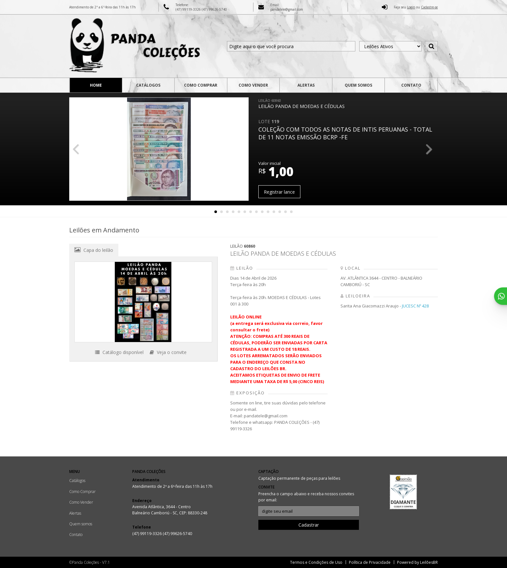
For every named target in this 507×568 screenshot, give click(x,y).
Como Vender (253, 85)
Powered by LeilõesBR (417, 562)
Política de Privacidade (370, 562)
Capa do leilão (93, 250)
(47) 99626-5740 (214, 9)
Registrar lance (279, 192)
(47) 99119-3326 (189, 9)
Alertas (306, 85)
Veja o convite (168, 352)
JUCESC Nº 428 (415, 306)
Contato (411, 85)
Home (96, 85)
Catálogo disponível (119, 352)
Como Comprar (200, 85)
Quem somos (358, 85)
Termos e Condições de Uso (316, 562)
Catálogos (148, 85)
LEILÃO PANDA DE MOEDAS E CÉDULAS (301, 103)
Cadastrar (308, 525)
